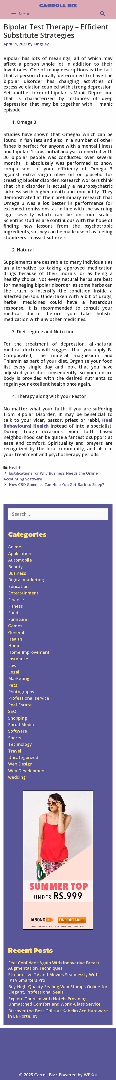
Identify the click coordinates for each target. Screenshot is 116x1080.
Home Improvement (29, 652)
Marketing (18, 678)
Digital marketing (26, 579)
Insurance (18, 658)
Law (12, 665)
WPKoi (90, 1074)
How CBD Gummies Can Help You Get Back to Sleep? (56, 484)
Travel (14, 751)
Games (15, 626)
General (16, 632)
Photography (21, 691)
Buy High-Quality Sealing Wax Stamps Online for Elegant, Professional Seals (57, 989)
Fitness (15, 606)
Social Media (21, 724)
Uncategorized (23, 757)
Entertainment (23, 593)
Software (17, 731)
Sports (14, 737)
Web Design (20, 764)
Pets (12, 685)
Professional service (28, 698)
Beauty (15, 566)
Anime (14, 547)
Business (17, 573)
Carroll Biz (58, 5)
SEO (12, 711)
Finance (16, 599)
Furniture (17, 619)
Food (13, 612)
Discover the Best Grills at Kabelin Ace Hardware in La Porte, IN (58, 1013)
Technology (20, 744)
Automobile (20, 560)
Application (19, 553)
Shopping (17, 718)
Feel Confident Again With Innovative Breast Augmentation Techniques (53, 965)
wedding (17, 777)
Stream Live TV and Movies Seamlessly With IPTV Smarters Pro (53, 977)
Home (14, 645)
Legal (13, 672)
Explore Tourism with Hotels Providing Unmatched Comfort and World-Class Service (54, 1001)
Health (15, 467)
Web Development (27, 770)
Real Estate (20, 705)
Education (18, 586)
